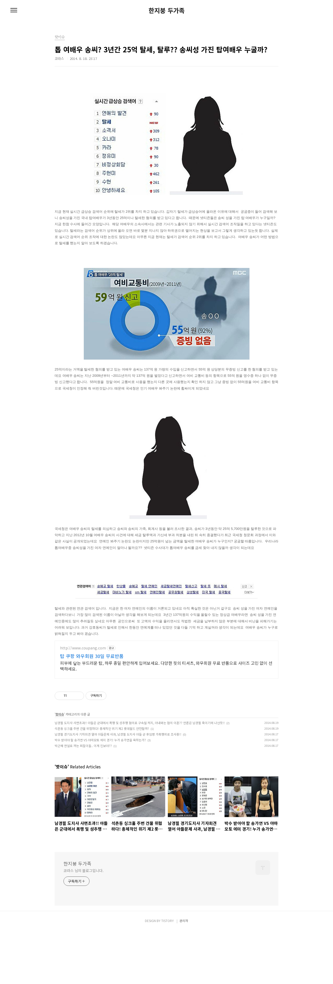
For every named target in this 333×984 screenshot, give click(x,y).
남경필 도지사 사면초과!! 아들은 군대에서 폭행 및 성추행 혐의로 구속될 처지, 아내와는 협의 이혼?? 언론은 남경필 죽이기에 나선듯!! (140, 776)
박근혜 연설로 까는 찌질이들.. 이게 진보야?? (83, 799)
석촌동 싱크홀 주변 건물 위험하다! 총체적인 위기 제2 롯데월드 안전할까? (102, 781)
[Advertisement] (166, 686)
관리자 (184, 974)
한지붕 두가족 (167, 10)
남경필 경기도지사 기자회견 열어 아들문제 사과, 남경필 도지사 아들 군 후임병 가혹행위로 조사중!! (118, 787)
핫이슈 (59, 767)
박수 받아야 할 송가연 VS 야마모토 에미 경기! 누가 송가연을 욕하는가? (100, 793)
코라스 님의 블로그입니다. (83, 923)
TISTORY (167, 974)
